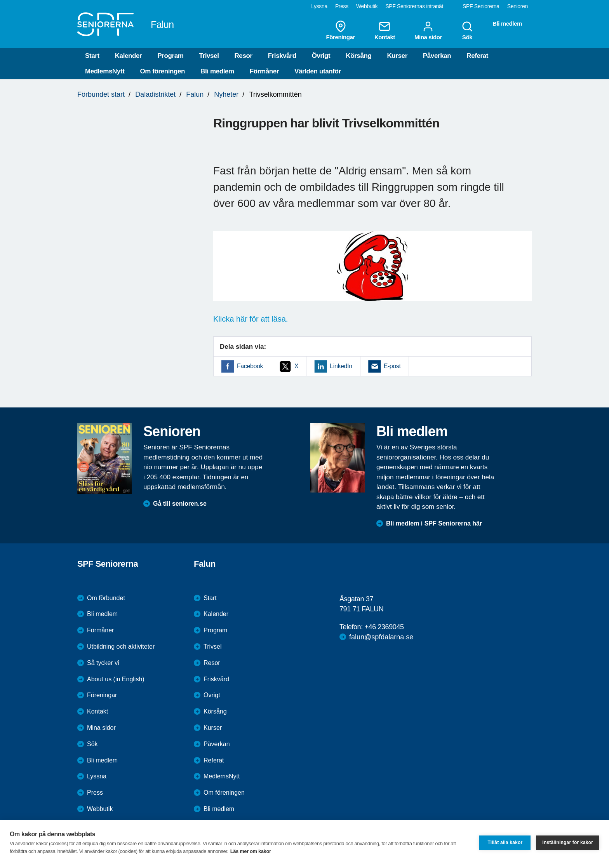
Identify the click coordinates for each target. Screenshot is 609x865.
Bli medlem (217, 71)
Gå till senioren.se (180, 503)
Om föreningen (162, 71)
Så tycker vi (103, 663)
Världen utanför (317, 71)
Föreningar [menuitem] (340, 30)
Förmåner (264, 71)
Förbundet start (101, 94)
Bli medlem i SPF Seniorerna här (434, 523)
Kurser (397, 55)
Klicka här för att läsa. (250, 319)
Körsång (358, 55)
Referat (477, 55)
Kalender (128, 55)
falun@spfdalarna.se (381, 637)
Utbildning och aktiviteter (121, 646)
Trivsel (209, 55)
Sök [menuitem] (467, 30)
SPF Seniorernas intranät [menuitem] (414, 6)
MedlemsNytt (104, 71)
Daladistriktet (155, 94)
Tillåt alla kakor (504, 842)
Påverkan (437, 55)
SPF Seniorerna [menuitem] (481, 6)
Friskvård (282, 55)
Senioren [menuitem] (517, 6)
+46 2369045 (384, 627)
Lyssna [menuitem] (319, 6)
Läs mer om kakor (250, 851)
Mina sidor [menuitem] (428, 30)
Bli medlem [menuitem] (507, 23)
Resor (243, 55)
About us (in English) (115, 679)
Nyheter (226, 94)
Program (170, 55)
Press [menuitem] (341, 6)
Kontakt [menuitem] (384, 30)
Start (92, 55)
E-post (392, 366)
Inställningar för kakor (567, 842)
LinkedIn (341, 366)
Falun (195, 94)
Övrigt (321, 55)
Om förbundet (106, 598)
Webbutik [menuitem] (367, 6)
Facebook (250, 366)
